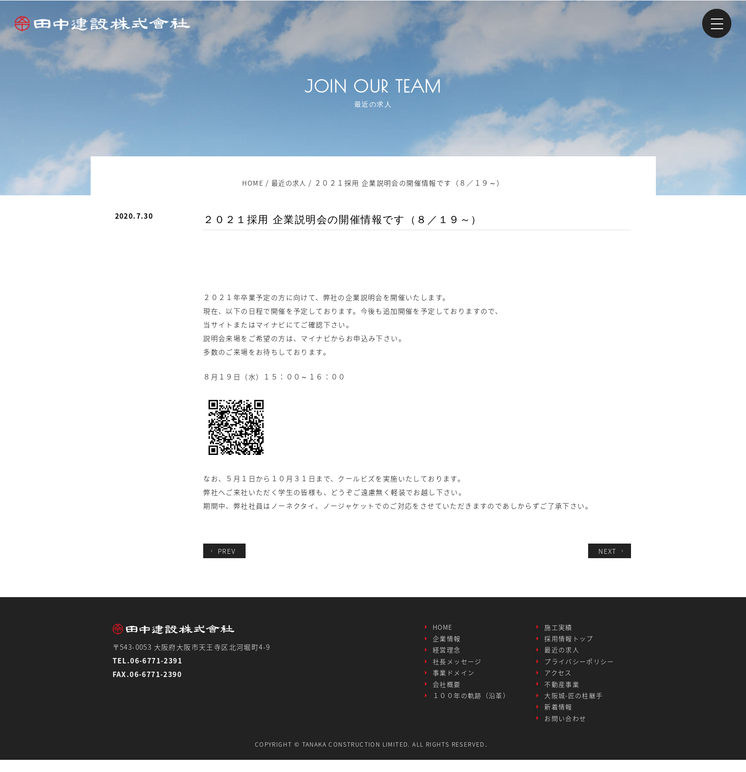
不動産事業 (561, 691)
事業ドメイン (454, 678)
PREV (223, 551)
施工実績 (558, 628)
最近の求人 (561, 653)
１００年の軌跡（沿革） (471, 704)
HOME (443, 628)
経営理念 (447, 653)
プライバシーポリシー (579, 666)
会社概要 (447, 691)
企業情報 (447, 640)
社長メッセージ (457, 666)
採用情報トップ (568, 640)
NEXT (611, 551)
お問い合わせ (565, 729)
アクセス (558, 678)
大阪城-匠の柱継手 (573, 704)
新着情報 (558, 716)
